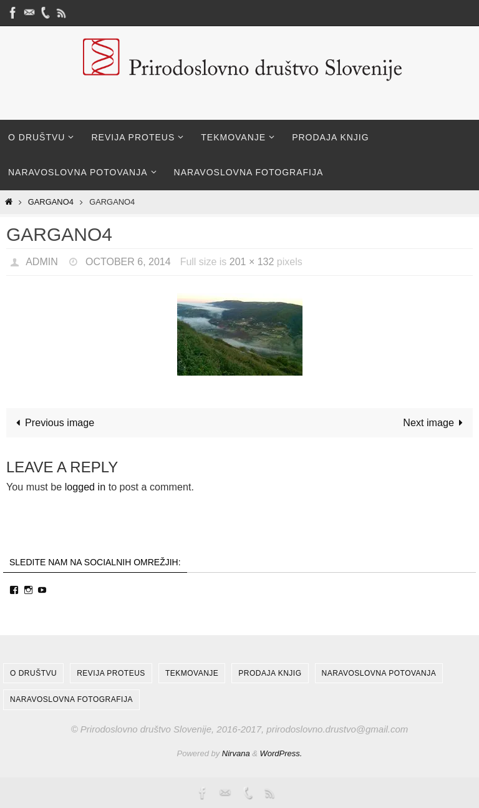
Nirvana (236, 753)
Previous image (52, 422)
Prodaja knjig (269, 673)
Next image (435, 422)
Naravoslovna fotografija (71, 699)
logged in (85, 486)
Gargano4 (51, 202)
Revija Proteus (111, 673)
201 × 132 (252, 261)
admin (42, 261)
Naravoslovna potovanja (379, 673)
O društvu (33, 673)
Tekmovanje (191, 673)
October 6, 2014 (128, 261)
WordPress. (281, 753)
